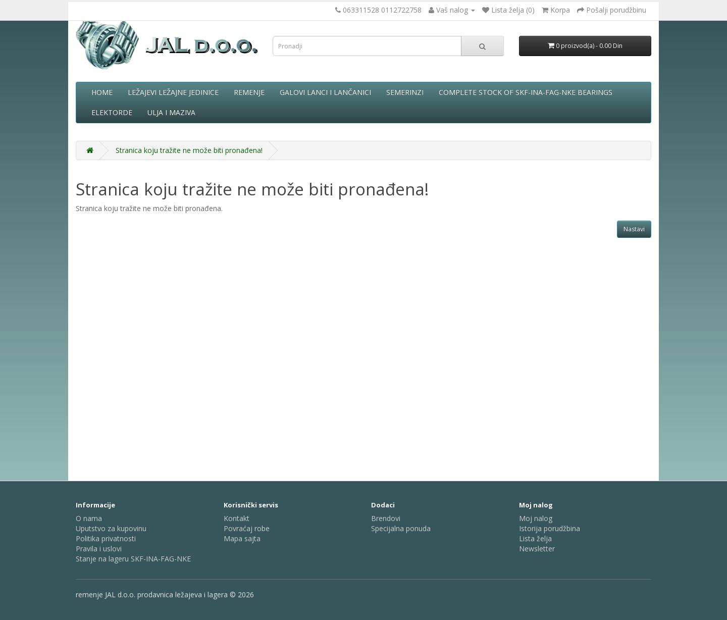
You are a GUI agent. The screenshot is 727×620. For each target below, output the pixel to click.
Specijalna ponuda (401, 528)
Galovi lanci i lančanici (325, 92)
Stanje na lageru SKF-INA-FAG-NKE (133, 558)
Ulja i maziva (171, 112)
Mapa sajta (242, 538)
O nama (89, 518)
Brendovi (385, 518)
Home (102, 92)
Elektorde (111, 112)
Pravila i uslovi (99, 548)
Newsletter (537, 548)
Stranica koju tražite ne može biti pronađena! (189, 150)
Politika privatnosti (106, 538)
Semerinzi (405, 92)
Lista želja (535, 538)
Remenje (249, 92)
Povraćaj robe (247, 528)
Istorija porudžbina (549, 528)
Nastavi (634, 229)
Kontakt (236, 518)
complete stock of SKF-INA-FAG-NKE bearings (525, 92)
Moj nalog (535, 518)
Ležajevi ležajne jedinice (173, 92)
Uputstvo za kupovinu (111, 528)
